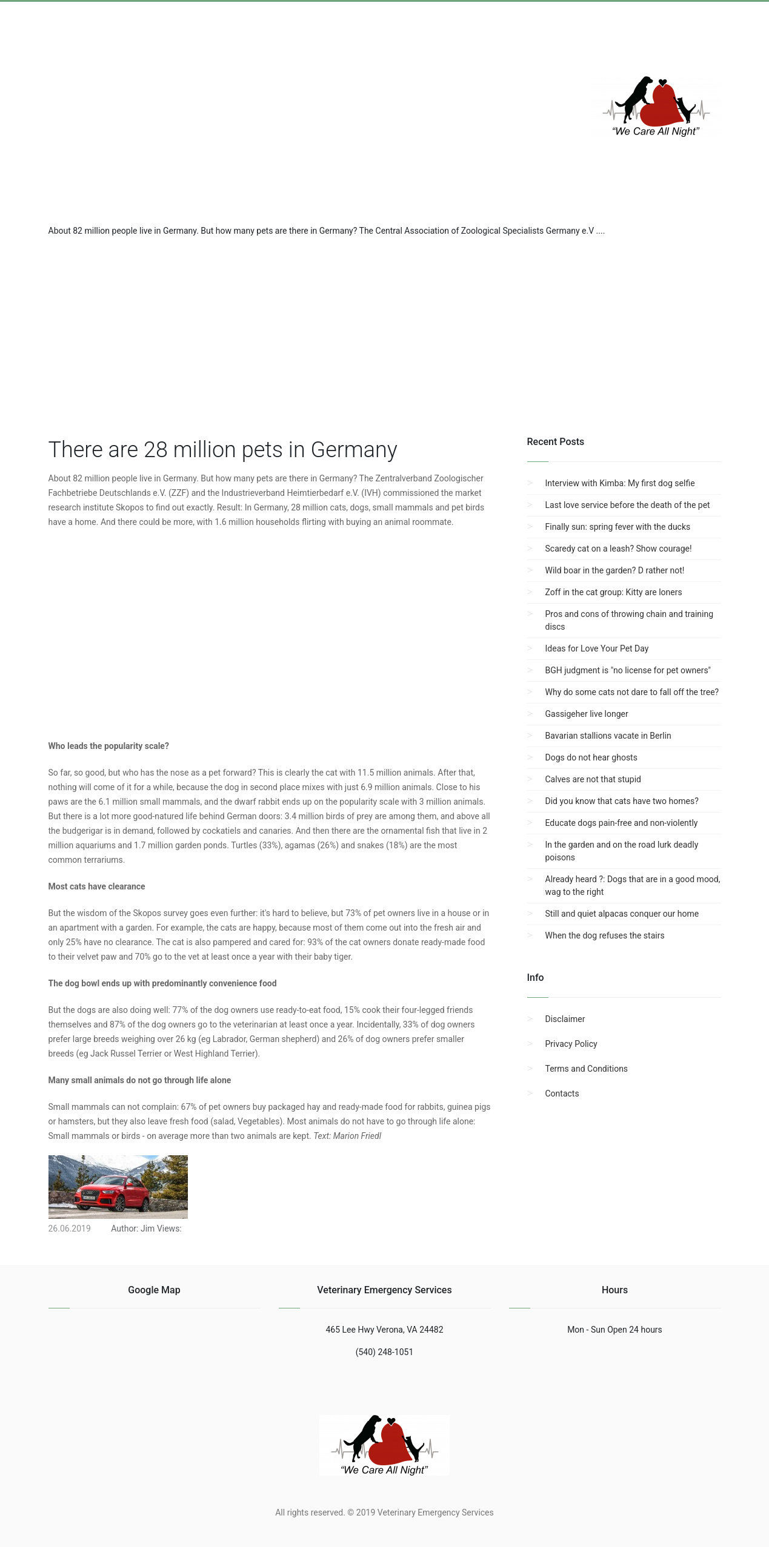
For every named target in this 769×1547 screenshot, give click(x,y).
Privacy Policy (571, 1044)
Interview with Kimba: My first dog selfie (620, 483)
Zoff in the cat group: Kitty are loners (613, 592)
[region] (384, 334)
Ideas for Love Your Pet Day (597, 648)
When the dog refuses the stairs (605, 935)
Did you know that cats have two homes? (622, 801)
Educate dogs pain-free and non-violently (621, 823)
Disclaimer (565, 1019)
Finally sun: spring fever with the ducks (618, 527)
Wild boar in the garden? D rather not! (615, 570)
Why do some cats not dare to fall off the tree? (632, 692)
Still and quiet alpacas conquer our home (622, 914)
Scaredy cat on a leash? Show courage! (618, 548)
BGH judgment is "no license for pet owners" (628, 670)
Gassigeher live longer (586, 714)
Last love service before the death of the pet (627, 505)
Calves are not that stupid (593, 779)
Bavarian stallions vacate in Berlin (608, 736)
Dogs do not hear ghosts (591, 757)
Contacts (562, 1093)
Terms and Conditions (586, 1069)
